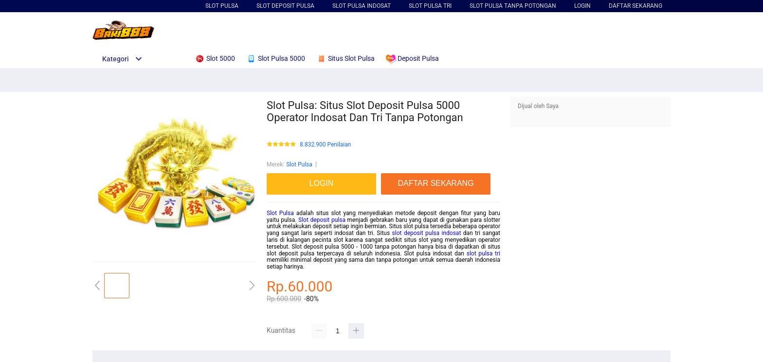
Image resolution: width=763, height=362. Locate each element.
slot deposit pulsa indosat (426, 233)
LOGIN (582, 5)
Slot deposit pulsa (321, 220)
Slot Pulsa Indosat (361, 5)
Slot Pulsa (221, 5)
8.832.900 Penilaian (325, 145)
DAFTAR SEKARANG (635, 5)
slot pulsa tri (483, 253)
